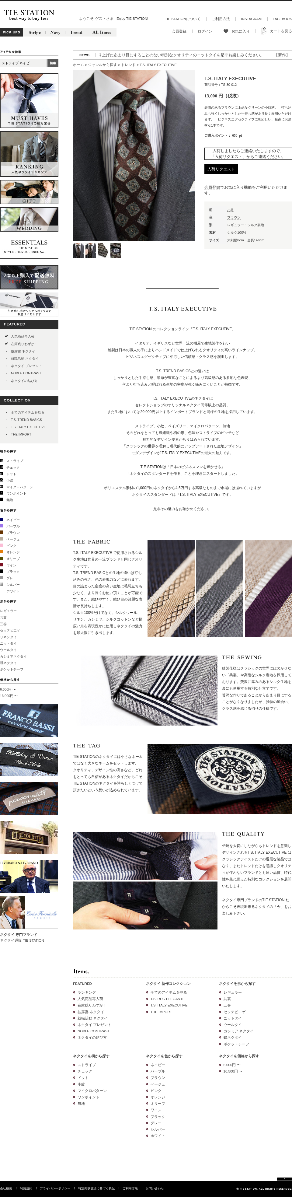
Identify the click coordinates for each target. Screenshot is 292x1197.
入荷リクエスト (221, 169)
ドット (11, 474)
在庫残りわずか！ (24, 344)
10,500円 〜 (233, 1071)
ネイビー (13, 520)
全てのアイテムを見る (27, 412)
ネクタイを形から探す (237, 983)
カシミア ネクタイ (239, 1031)
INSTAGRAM (251, 19)
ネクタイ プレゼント (26, 366)
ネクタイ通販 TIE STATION (22, 940)
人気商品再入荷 (22, 336)
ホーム (78, 65)
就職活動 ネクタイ (25, 358)
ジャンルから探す (102, 65)
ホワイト (13, 591)
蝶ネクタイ (8, 663)
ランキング (87, 992)
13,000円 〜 (9, 696)
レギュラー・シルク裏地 (245, 225)
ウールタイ (8, 650)
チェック (13, 467)
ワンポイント (16, 493)
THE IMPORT (21, 434)
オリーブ (13, 559)
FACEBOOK (282, 19)
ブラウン (13, 532)
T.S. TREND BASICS (26, 420)
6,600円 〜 (8, 689)
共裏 (3, 617)
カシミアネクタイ (13, 656)
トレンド (128, 65)
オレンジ (13, 552)
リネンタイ (8, 637)
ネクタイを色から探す (164, 1056)
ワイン (11, 565)
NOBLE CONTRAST (26, 373)
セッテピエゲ (10, 630)
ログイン (205, 31)
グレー (11, 578)
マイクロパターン (19, 487)
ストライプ (14, 461)
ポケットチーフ (11, 669)
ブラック (13, 571)
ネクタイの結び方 (24, 381)
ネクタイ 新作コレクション (168, 983)
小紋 (9, 480)
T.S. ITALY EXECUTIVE (28, 427)
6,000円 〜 (232, 1065)
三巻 (3, 624)
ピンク (11, 546)
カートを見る (281, 31)
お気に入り (240, 31)
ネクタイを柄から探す (91, 1056)
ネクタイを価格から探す (239, 1056)
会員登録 (179, 31)
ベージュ (13, 539)
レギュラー (8, 611)
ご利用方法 (221, 19)
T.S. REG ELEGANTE (168, 999)
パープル (13, 526)
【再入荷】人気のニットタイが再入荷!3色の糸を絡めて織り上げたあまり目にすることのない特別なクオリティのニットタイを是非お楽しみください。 (134, 55)
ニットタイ (8, 643)
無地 (9, 500)
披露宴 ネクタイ (23, 351)
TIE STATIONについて (182, 19)
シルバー (13, 584)
